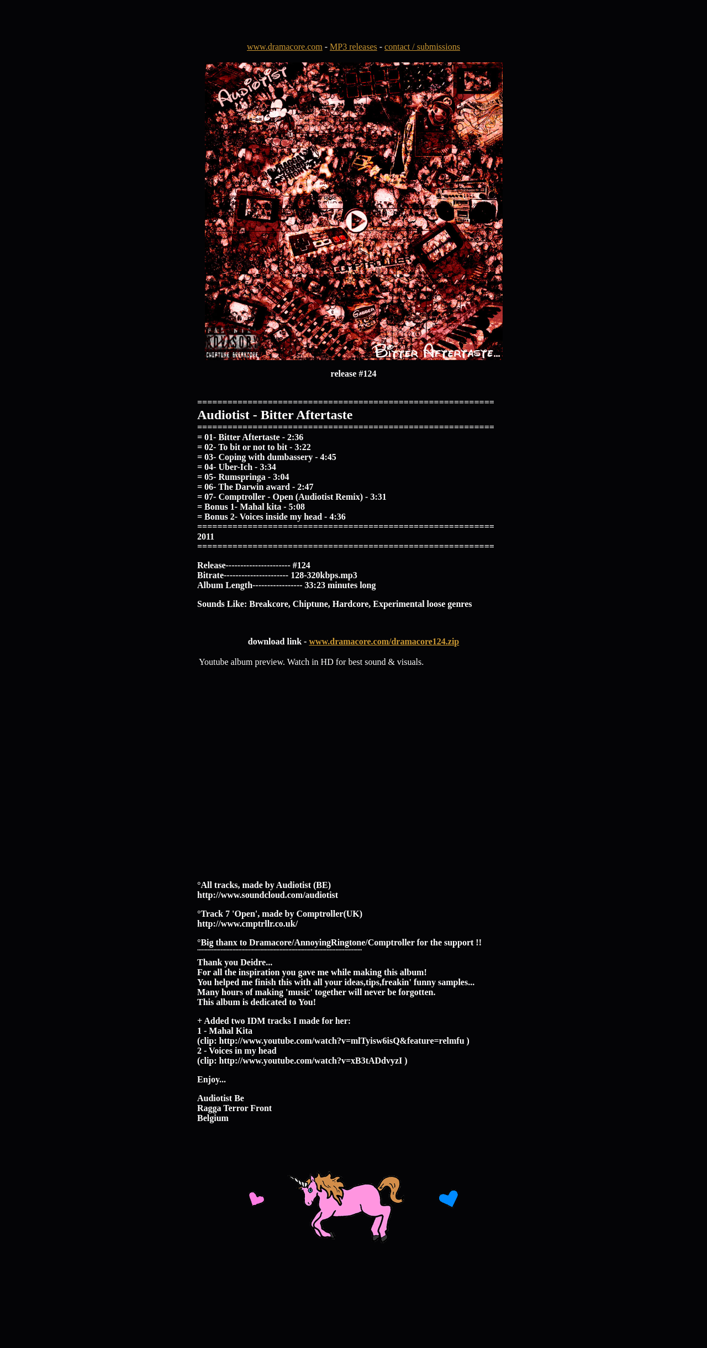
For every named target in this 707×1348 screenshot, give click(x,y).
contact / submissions (422, 46)
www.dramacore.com (285, 46)
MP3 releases (353, 46)
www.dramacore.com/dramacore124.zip (384, 641)
